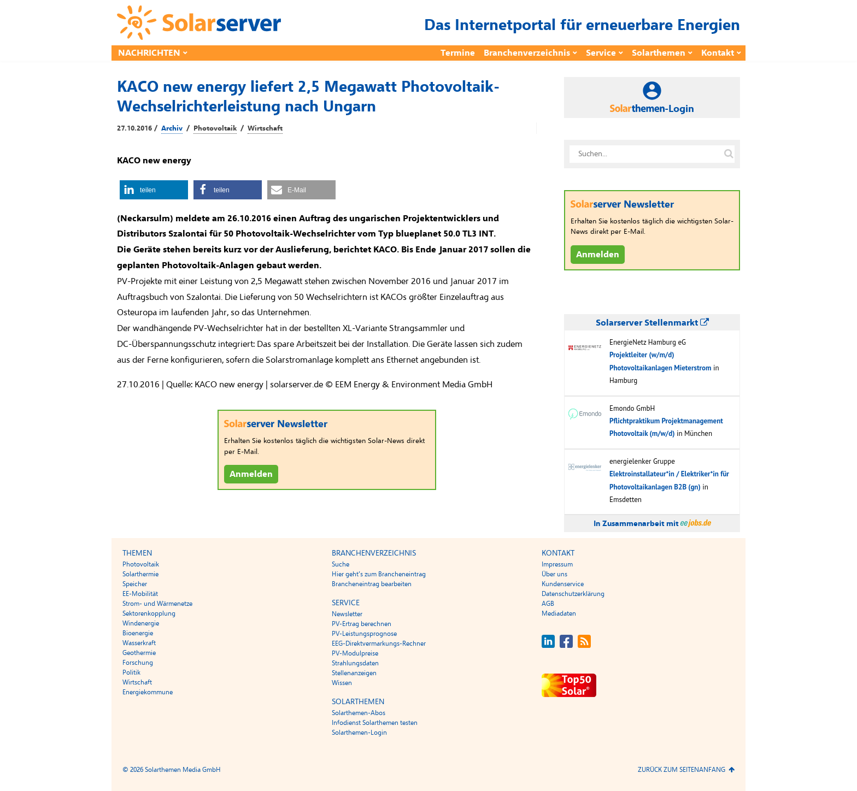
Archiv (172, 128)
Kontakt (717, 53)
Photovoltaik (215, 128)
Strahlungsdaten (355, 663)
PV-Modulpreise (355, 653)
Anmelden (251, 474)
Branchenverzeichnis (527, 53)
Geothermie (139, 652)
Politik (131, 672)
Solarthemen (658, 53)
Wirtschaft (265, 128)
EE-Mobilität (140, 593)
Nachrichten (149, 53)
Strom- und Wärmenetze (157, 603)
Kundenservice (563, 584)
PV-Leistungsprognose (364, 633)
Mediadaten (559, 613)
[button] (154, 189)
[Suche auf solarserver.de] (728, 154)
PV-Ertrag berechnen (361, 623)
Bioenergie (137, 633)
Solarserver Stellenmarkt (652, 323)
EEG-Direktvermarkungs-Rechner (379, 643)
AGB (548, 603)
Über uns (554, 574)
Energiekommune (147, 692)
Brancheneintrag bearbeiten (372, 584)
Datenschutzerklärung (573, 593)
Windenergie (140, 623)
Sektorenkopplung (148, 613)
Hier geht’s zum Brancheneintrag (379, 574)
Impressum (557, 564)
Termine (458, 53)
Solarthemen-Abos (358, 713)
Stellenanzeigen (354, 673)
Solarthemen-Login (359, 732)
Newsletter (347, 614)
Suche (340, 564)
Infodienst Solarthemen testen (375, 722)
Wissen (342, 682)
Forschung (137, 662)
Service (601, 53)
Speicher (134, 584)
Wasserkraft (139, 643)
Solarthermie (140, 574)
